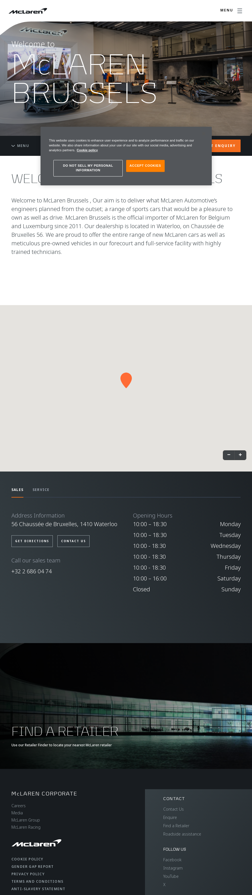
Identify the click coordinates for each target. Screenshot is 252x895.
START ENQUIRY (218, 145)
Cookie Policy (27, 859)
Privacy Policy (28, 874)
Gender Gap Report (32, 866)
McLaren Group (25, 820)
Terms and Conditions (37, 881)
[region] (126, 156)
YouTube (171, 876)
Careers (18, 805)
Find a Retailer (176, 825)
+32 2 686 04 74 (31, 571)
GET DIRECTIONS (32, 541)
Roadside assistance (182, 834)
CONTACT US (73, 541)
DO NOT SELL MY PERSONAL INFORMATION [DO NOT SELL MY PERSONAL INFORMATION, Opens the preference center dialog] (88, 168)
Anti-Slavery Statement (38, 888)
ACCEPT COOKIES (145, 165)
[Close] (203, 133)
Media (17, 813)
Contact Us (173, 809)
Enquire (170, 817)
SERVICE (41, 489)
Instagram (173, 868)
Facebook (172, 859)
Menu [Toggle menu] (20, 145)
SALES (17, 489)
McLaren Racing (26, 827)
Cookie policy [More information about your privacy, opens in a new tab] (87, 150)
